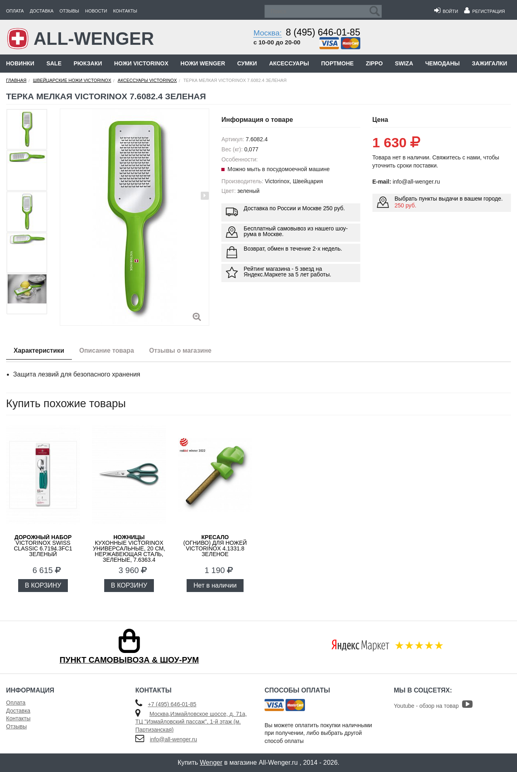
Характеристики (39, 350)
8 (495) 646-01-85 (323, 32)
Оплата (15, 10)
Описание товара (109, 350)
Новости (96, 10)
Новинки (20, 63)
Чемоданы (442, 63)
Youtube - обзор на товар (433, 706)
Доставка (41, 10)
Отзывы (69, 10)
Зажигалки (489, 63)
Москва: (267, 33)
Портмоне (337, 63)
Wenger (211, 762)
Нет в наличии (215, 585)
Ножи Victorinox (141, 63)
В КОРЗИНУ (43, 585)
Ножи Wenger (203, 63)
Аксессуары (289, 63)
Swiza (404, 63)
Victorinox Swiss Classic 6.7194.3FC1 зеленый (43, 545)
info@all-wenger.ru (173, 739)
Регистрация (484, 11)
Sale (53, 63)
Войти (446, 11)
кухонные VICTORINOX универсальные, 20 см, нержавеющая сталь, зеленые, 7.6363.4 (129, 548)
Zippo (374, 63)
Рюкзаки (88, 63)
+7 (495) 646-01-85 (172, 704)
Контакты (125, 10)
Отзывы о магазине (184, 350)
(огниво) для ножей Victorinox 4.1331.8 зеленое (215, 545)
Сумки (247, 63)
